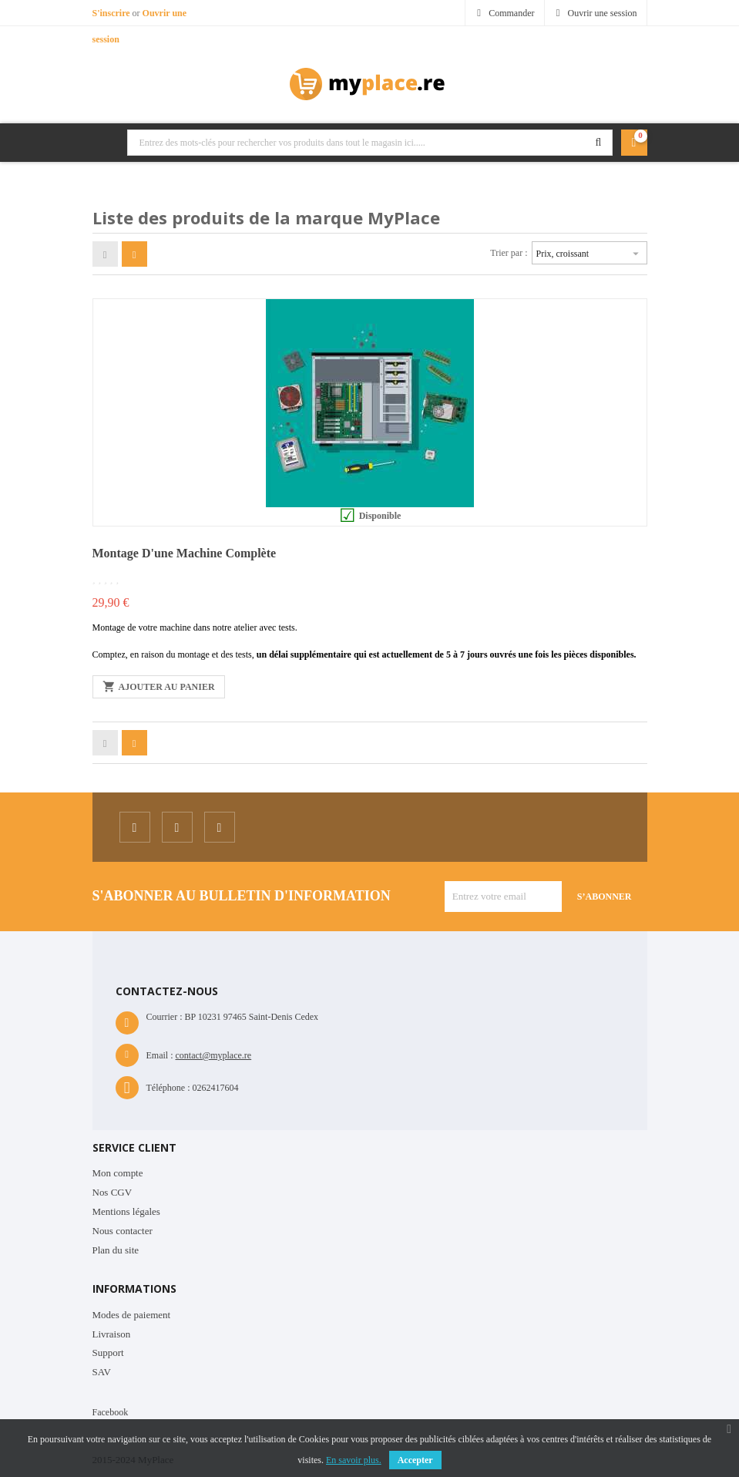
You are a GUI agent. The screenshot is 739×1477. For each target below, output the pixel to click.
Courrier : (164, 1016)
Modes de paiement (131, 1315)
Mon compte (117, 1173)
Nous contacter (122, 1230)
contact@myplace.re (214, 1055)
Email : (159, 1055)
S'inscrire (112, 13)
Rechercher (599, 142)
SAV (101, 1372)
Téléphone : (168, 1087)
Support (108, 1352)
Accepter (415, 1460)
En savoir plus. (353, 1460)
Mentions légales (126, 1211)
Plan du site (115, 1250)
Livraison (111, 1334)
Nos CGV (112, 1192)
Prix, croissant (589, 251)
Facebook (110, 1412)
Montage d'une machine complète (184, 553)
